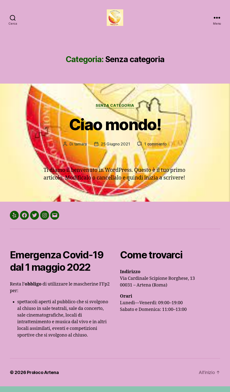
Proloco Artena (43, 378)
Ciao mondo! (115, 130)
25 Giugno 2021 (115, 149)
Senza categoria (115, 111)
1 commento (155, 149)
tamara (80, 149)
